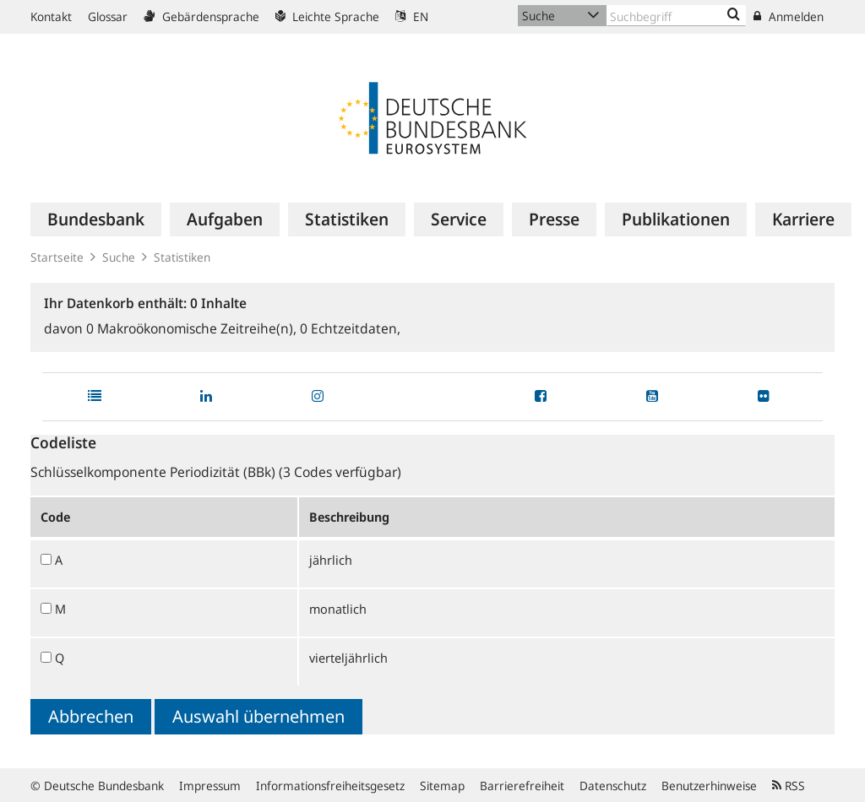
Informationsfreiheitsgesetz (330, 786)
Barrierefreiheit (522, 786)
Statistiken (182, 257)
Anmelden (788, 16)
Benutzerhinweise (709, 786)
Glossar (108, 16)
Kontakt (51, 16)
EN (411, 16)
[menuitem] (95, 219)
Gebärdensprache (201, 16)
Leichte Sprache (327, 16)
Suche (118, 257)
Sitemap (442, 786)
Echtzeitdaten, (350, 328)
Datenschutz (612, 786)
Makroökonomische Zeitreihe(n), (193, 328)
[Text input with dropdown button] (676, 15)
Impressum (210, 786)
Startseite (57, 257)
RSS (788, 786)
